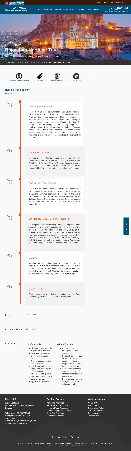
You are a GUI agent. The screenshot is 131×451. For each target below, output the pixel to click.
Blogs (106, 2)
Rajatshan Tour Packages (58, 405)
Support (116, 9)
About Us (99, 2)
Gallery (112, 2)
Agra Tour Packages (55, 403)
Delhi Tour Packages (55, 413)
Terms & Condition (96, 410)
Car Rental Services (55, 416)
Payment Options (95, 413)
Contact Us (119, 2)
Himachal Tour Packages (57, 408)
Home (39, 9)
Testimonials (93, 9)
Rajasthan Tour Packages (43, 443)
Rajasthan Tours (27, 62)
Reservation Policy (96, 408)
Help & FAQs (93, 405)
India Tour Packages (64, 9)
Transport (81, 9)
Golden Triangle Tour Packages (60, 410)
